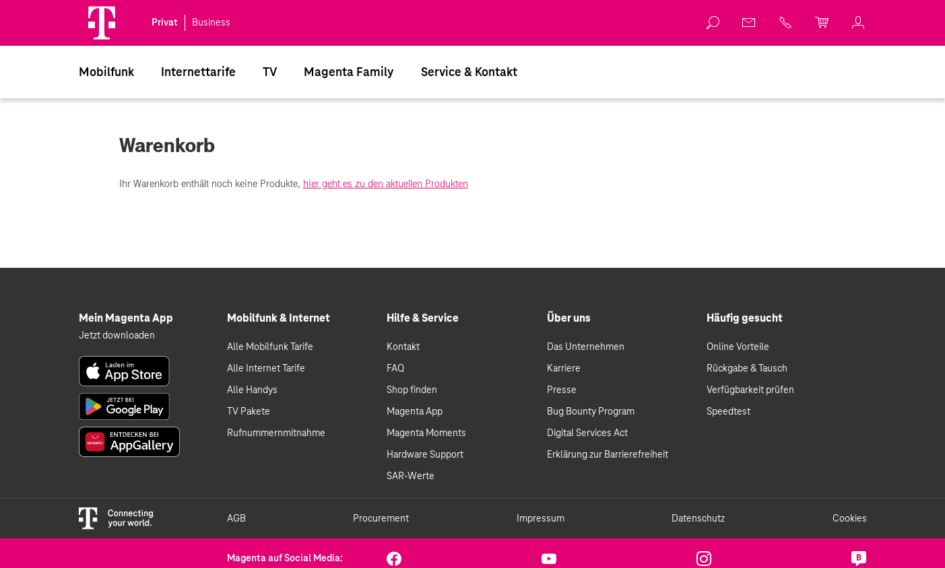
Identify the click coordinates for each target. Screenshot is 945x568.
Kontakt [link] (403, 347)
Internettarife (198, 72)
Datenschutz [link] (698, 518)
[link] (713, 23)
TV (270, 72)
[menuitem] (106, 72)
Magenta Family (349, 72)
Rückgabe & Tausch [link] (747, 368)
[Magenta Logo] (102, 23)
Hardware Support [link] (425, 455)
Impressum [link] (540, 518)
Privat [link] (165, 22)
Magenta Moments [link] (426, 433)
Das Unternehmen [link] (585, 347)
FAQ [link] (395, 368)
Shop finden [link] (412, 390)
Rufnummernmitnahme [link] (276, 433)
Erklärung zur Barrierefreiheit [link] (607, 455)
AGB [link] (236, 518)
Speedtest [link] (728, 411)
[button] (102, 23)
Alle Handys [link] (252, 390)
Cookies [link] (850, 518)
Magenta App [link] (415, 411)
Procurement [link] (381, 518)
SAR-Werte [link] (410, 476)
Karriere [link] (564, 368)
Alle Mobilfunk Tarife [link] (270, 347)
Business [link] (211, 22)
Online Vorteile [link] (738, 347)
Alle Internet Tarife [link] (266, 368)
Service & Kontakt (469, 72)
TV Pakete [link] (248, 411)
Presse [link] (562, 390)
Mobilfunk (106, 72)
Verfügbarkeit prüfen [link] (750, 390)
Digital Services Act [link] (587, 433)
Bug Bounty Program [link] (590, 411)
